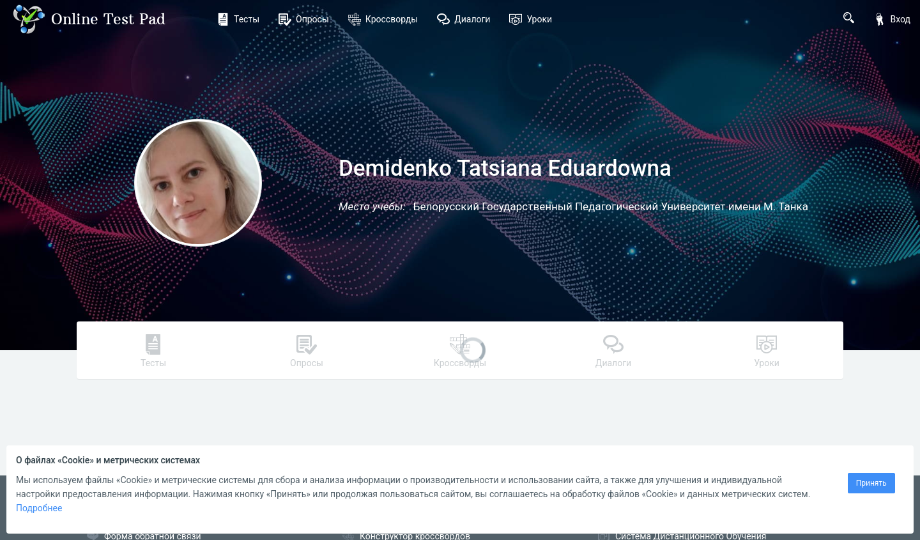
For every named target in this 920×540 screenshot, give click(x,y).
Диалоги (463, 19)
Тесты (238, 19)
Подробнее (39, 508)
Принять (871, 483)
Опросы (304, 19)
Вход (891, 19)
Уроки (530, 19)
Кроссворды (383, 19)
